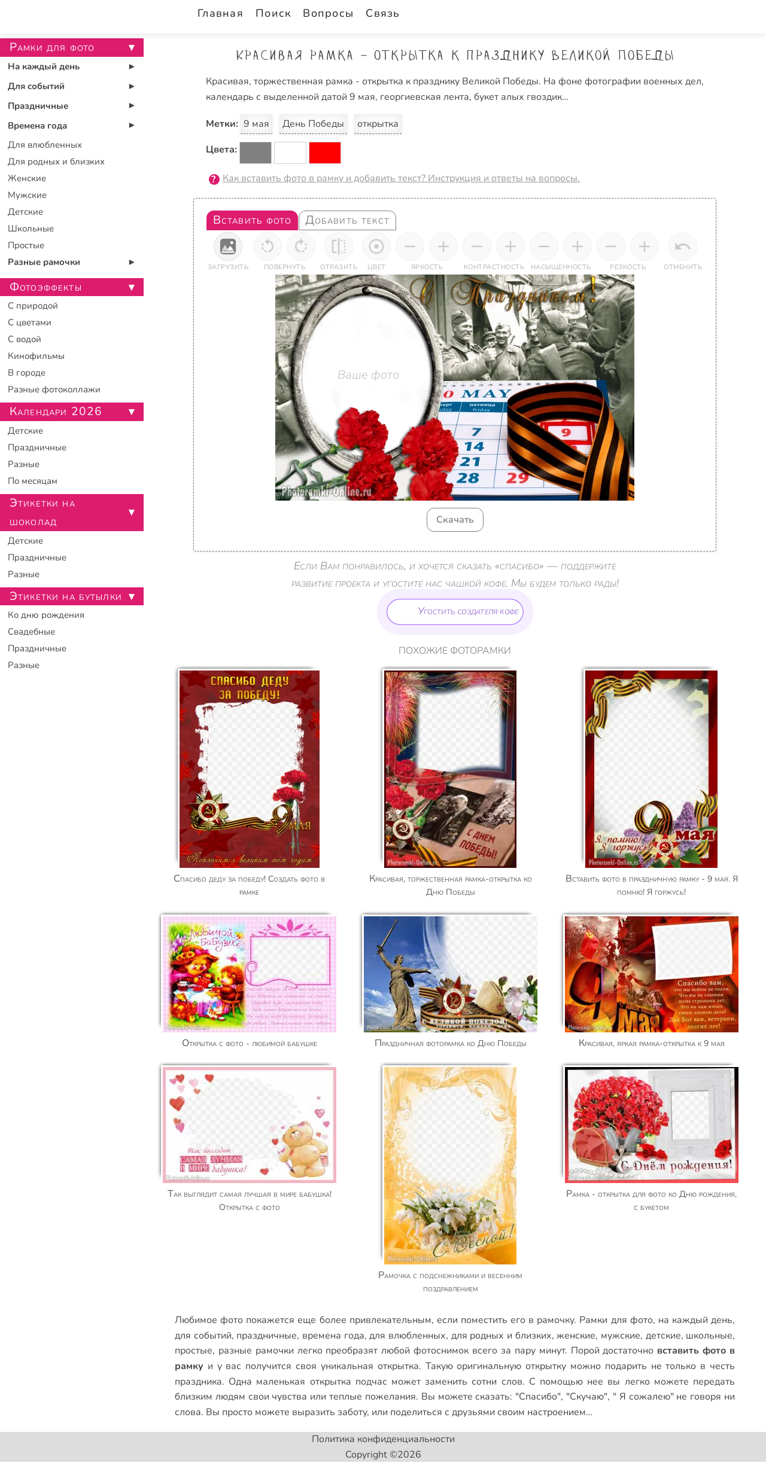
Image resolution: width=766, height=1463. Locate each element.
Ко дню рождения (46, 615)
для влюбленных (407, 1335)
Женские (27, 178)
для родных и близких (501, 1335)
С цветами (29, 322)
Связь (383, 13)
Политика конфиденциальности (383, 1439)
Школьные (31, 228)
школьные (709, 1335)
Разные (23, 464)
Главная (220, 13)
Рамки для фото (615, 1320)
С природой (33, 306)
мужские (620, 1335)
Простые (26, 245)
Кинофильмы (36, 356)
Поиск (273, 13)
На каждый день (44, 66)
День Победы (313, 123)
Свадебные (31, 632)
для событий (203, 1335)
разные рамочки (256, 1350)
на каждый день (695, 1320)
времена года (333, 1335)
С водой (24, 339)
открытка (378, 123)
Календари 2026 (56, 411)
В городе (26, 373)
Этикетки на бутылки (66, 596)
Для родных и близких (56, 161)
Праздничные (38, 106)
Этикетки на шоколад (42, 512)
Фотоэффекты (46, 287)
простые (193, 1350)
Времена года (37, 126)
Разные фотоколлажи (54, 389)
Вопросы (328, 13)
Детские (25, 212)
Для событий (36, 86)
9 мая (256, 123)
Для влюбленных (45, 145)
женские (576, 1335)
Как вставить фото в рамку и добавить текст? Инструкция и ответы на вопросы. (401, 178)
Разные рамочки (44, 262)
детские (663, 1335)
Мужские (27, 195)
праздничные (266, 1335)
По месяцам (32, 481)
